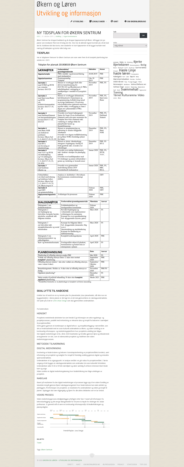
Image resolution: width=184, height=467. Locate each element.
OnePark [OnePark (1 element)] (138, 79)
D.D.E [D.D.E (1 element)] (126, 68)
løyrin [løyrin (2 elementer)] (132, 77)
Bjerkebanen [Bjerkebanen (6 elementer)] (121, 65)
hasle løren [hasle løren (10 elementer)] (121, 73)
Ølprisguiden (109, 464)
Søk (114, 32)
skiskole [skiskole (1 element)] (127, 87)
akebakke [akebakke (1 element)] (116, 62)
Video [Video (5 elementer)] (141, 95)
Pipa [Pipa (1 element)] (126, 82)
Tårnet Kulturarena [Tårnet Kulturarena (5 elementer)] (125, 95)
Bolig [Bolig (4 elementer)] (143, 65)
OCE (38, 36)
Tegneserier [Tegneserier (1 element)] (142, 90)
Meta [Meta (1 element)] (137, 77)
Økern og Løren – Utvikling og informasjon (62, 460)
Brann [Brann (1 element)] (115, 68)
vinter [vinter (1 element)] (115, 98)
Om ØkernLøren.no (91, 464)
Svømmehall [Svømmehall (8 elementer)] (129, 89)
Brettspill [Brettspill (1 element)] (120, 68)
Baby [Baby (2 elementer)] (122, 62)
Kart (78, 464)
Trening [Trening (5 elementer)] (118, 92)
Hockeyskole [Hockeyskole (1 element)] (135, 74)
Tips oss (143, 464)
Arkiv (115, 43)
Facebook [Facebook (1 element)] (131, 68)
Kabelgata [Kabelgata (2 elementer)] (117, 77)
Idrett (70, 464)
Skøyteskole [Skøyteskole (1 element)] (141, 87)
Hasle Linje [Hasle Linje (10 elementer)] (127, 70)
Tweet (39, 443)
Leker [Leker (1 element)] (127, 77)
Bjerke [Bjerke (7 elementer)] (138, 62)
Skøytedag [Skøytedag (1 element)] (134, 87)
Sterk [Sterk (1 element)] (118, 90)
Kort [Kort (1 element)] (124, 77)
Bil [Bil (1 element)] (125, 62)
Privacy (120, 464)
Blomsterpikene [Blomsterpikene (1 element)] (135, 65)
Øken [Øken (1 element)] (119, 98)
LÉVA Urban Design (60, 301)
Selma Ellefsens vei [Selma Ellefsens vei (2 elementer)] (138, 84)
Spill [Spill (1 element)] (114, 90)
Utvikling (58, 36)
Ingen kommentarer (70, 36)
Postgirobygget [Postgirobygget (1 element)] (132, 82)
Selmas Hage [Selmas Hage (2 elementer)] (118, 87)
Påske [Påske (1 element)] (140, 82)
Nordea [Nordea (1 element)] (132, 79)
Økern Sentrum (46, 450)
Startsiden (132, 464)
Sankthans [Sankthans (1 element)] (127, 84)
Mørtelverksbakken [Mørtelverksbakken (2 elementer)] (121, 79)
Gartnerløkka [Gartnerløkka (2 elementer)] (140, 68)
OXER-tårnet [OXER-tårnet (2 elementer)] (118, 82)
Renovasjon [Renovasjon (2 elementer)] (118, 84)
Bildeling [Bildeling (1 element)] (129, 62)
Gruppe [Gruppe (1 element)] (115, 71)
